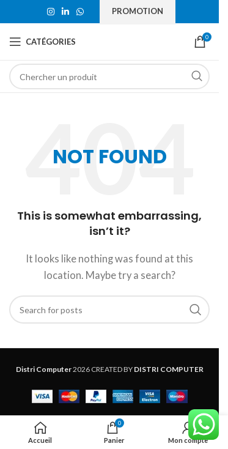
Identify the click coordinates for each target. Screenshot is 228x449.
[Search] (109, 76)
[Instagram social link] (50, 12)
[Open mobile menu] (42, 41)
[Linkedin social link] (65, 12)
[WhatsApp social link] (80, 12)
